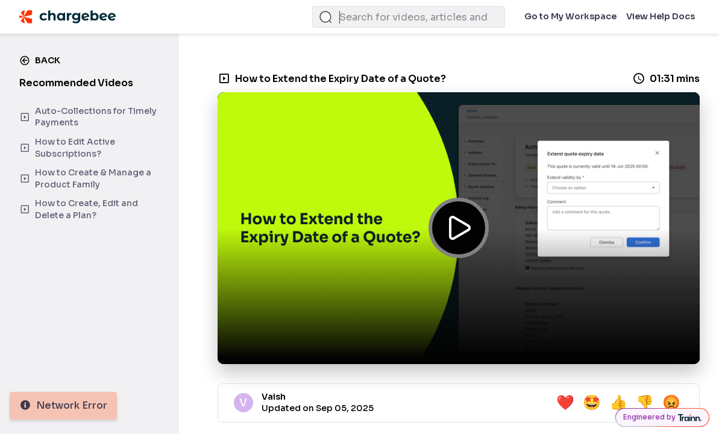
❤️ (565, 403)
